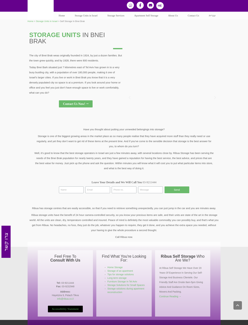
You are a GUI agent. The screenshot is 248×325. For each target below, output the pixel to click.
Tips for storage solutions (120, 274)
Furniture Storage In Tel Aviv (122, 281)
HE (160, 5)
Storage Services (115, 15)
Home (62, 15)
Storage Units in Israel (86, 15)
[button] (6, 242)
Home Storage (115, 267)
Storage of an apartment (120, 271)
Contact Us (193, 15)
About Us (173, 15)
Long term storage (117, 278)
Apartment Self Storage (146, 15)
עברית (212, 15)
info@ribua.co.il (65, 298)
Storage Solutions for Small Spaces (126, 285)
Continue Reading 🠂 (170, 296)
